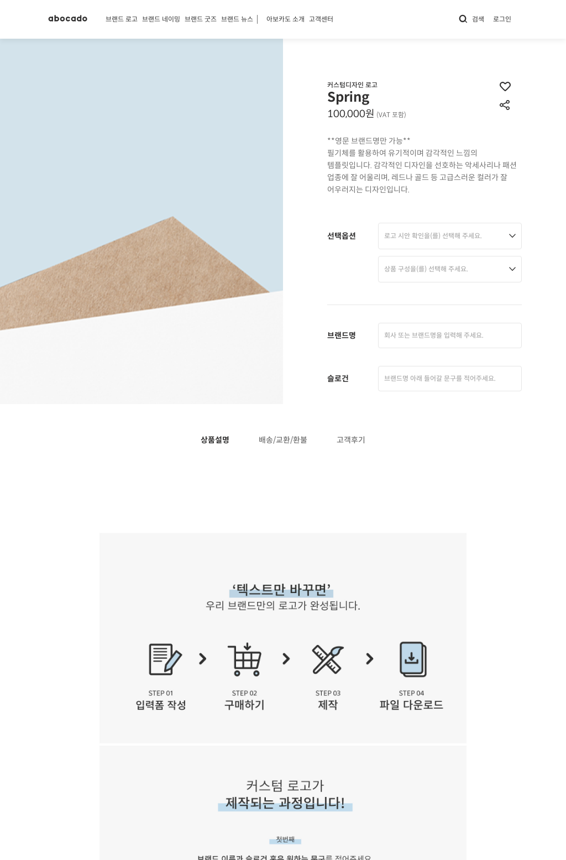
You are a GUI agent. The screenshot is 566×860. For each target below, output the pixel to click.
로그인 (502, 19)
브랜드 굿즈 (201, 19)
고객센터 (321, 19)
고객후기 (351, 440)
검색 (471, 19)
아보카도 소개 (285, 19)
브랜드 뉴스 (237, 19)
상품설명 (215, 440)
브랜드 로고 (122, 19)
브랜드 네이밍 (161, 19)
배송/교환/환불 (283, 440)
